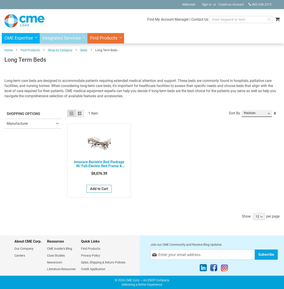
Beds (83, 50)
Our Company (24, 248)
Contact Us (199, 19)
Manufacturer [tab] (17, 123)
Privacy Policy (90, 255)
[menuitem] (19, 38)
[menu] (142, 38)
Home (8, 50)
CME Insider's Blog (59, 248)
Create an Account (231, 4)
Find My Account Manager (168, 19)
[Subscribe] (266, 254)
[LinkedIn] (203, 268)
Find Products (30, 50)
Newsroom (54, 262)
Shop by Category (60, 50)
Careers (19, 255)
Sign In (206, 4)
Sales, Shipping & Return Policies (103, 262)
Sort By (234, 113)
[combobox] (240, 19)
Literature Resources (61, 269)
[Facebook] (213, 268)
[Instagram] (224, 268)
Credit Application (93, 269)
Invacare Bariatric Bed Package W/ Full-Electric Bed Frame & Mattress (99, 164)
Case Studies (56, 255)
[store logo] (24, 21)
